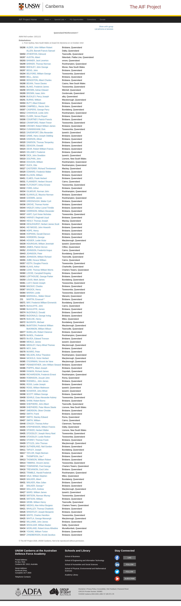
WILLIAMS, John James (37, 522)
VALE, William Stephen (37, 476)
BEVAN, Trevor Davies (37, 83)
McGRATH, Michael (35, 322)
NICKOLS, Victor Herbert (38, 358)
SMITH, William (33, 420)
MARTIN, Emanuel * (36, 299)
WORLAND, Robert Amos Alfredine (42, 528)
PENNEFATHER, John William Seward (44, 365)
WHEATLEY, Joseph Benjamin (40, 512)
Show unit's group (106, 27)
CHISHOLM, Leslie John (37, 113)
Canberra (54, 6)
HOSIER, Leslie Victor (36, 240)
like (129, 558)
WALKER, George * (35, 486)
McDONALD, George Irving (39, 316)
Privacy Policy (91, 589)
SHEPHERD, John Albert (38, 404)
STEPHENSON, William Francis (41, 427)
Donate (102, 19)
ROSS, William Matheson (38, 388)
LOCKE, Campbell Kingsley (39, 273)
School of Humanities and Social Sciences (81, 564)
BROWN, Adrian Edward (37, 90)
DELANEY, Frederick (36, 152)
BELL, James (32, 77)
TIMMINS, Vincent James (38, 463)
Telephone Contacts (23, 577)
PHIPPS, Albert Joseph (37, 368)
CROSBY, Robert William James (41, 126)
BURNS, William (34, 100)
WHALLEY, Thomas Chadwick (40, 509)
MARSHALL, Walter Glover (39, 296)
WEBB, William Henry (36, 502)
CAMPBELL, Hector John (38, 106)
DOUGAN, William (35, 162)
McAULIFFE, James (35, 309)
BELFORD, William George (39, 74)
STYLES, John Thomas (37, 443)
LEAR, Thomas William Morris (40, 270)
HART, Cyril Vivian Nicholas (39, 214)
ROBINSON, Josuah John (38, 378)
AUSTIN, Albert (33, 57)
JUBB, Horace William (36, 260)
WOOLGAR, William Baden (39, 525)
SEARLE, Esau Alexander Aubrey (41, 397)
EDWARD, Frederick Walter (39, 172)
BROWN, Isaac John (36, 93)
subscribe (130, 579)
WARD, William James (37, 492)
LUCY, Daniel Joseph (36, 283)
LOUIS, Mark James (36, 280)
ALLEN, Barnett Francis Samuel (41, 51)
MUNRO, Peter (33, 352)
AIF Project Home (28, 19)
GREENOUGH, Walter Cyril (39, 201)
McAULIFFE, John (35, 306)
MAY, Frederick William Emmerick (42, 303)
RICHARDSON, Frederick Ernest (41, 375)
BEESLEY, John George (37, 67)
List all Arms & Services (104, 29)
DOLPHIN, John (34, 159)
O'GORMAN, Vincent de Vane (40, 361)
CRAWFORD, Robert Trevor (39, 123)
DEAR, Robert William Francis (40, 149)
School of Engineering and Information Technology (84, 560)
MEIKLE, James (34, 342)
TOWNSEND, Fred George (39, 466)
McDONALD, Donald (36, 312)
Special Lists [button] (60, 19)
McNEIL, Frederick (35, 335)
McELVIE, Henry (34, 319)
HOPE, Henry (33, 231)
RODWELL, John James (37, 381)
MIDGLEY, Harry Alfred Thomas (41, 345)
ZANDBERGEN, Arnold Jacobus (41, 535)
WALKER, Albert (34, 479)
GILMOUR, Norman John (38, 191)
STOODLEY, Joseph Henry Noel (41, 433)
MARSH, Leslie (33, 293)
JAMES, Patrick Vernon (37, 247)
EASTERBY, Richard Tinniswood (41, 168)
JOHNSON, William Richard (39, 257)
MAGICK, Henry (34, 289)
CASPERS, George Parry (38, 110)
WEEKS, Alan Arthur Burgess (40, 505)
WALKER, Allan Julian (36, 482)
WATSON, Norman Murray (38, 496)
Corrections (91, 19)
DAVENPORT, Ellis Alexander (40, 132)
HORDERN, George (35, 237)
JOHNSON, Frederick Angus (39, 250)
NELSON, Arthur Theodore (38, 355)
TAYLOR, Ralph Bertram (37, 453)
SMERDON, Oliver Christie (39, 410)
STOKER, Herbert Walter (38, 430)
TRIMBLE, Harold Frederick (39, 473)
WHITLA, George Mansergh (39, 518)
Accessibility (101, 589)
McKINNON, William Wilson (39, 329)
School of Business (72, 556)
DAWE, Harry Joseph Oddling (40, 136)
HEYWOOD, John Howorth (39, 227)
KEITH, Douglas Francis (37, 263)
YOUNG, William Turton (37, 532)
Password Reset (123, 589)
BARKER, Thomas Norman (39, 64)
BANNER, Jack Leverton (38, 61)
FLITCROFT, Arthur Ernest (38, 185)
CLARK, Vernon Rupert (37, 116)
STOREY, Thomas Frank (38, 440)
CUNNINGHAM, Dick (36, 129)
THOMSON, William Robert (39, 460)
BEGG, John (32, 70)
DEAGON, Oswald (35, 146)
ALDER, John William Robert (39, 47)
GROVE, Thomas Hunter (38, 204)
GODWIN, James (34, 198)
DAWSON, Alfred (34, 139)
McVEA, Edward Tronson (38, 339)
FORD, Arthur (33, 188)
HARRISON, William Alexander (40, 211)
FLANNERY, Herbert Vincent (39, 182)
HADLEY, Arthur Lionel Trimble (40, 208)
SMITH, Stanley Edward (37, 417)
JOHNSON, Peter (34, 253)
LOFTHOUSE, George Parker (40, 276)
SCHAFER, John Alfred (37, 391)
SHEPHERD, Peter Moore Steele (41, 407)
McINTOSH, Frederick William (40, 325)
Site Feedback (111, 589)
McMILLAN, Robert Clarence (39, 332)
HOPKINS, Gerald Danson (38, 234)
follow (129, 564)
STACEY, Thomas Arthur (37, 424)
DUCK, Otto (32, 165)
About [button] (47, 19)
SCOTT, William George (37, 394)
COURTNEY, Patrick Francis (39, 119)
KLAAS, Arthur (33, 267)
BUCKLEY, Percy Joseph (38, 96)
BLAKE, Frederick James (38, 87)
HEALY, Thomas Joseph (37, 221)
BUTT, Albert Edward (36, 103)
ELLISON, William (35, 175)
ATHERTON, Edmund (36, 54)
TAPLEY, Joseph (34, 450)
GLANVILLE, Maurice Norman (40, 195)
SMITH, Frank (33, 414)
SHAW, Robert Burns (36, 401)
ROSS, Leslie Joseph (36, 384)
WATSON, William (35, 499)
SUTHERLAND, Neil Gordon (39, 446)
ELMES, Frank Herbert (37, 178)
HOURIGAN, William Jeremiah (40, 244)
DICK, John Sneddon (36, 155)
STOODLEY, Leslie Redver (39, 437)
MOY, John (31, 348)
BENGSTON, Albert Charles (39, 80)
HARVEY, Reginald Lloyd (38, 218)
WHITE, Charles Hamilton (38, 515)
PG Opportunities (76, 19)
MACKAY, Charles (35, 286)
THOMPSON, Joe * (35, 456)
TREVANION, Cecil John (38, 469)
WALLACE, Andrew (35, 489)
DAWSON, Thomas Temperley (40, 142)
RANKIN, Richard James (38, 371)
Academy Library (71, 575)
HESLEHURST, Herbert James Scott (43, 224)
